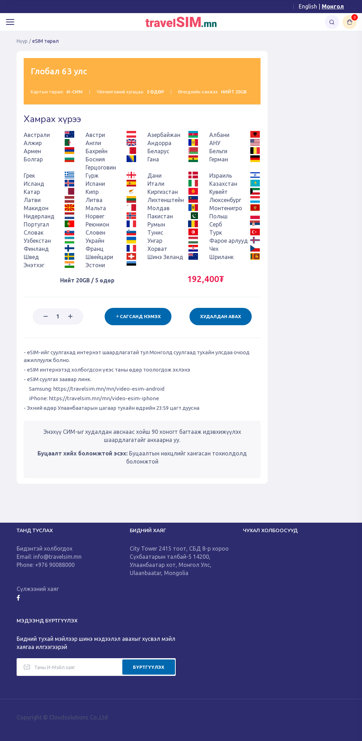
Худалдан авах (220, 316)
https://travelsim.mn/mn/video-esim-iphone (104, 398)
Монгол (333, 6)
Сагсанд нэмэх (138, 316)
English (308, 6)
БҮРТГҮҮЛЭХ (148, 666)
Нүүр (22, 41)
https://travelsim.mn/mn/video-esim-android (108, 389)
